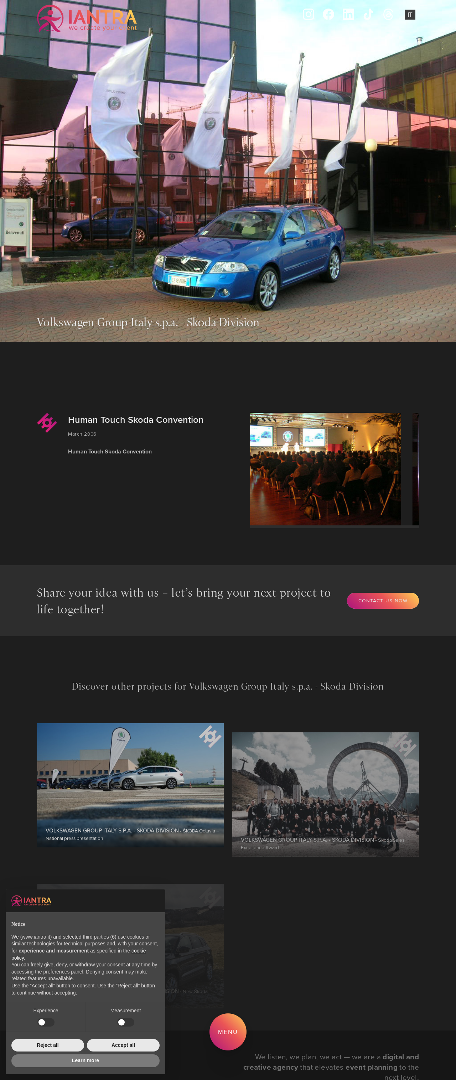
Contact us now (383, 600)
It (410, 14)
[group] (318, 469)
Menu (228, 1032)
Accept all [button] (123, 1045)
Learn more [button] (85, 1060)
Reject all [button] (47, 1045)
